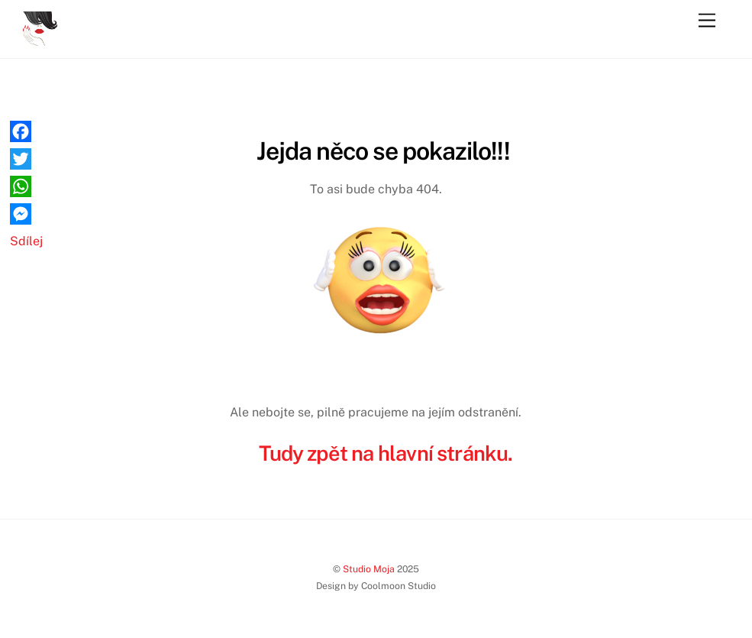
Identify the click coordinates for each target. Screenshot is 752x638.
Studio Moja (369, 569)
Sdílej (26, 241)
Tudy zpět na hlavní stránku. (385, 453)
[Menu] (707, 21)
